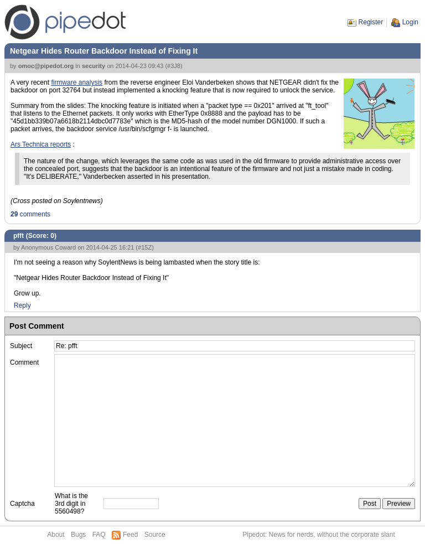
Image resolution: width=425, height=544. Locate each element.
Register (371, 22)
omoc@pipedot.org (46, 66)
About (55, 534)
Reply (22, 305)
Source (154, 534)
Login (410, 22)
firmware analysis (76, 82)
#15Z (145, 247)
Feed (130, 534)
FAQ (99, 534)
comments (30, 214)
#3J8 (173, 66)
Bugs (78, 534)
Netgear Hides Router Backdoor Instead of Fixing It (104, 50)
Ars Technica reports (41, 144)
